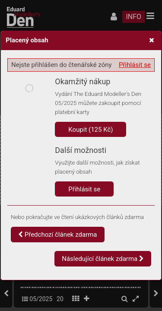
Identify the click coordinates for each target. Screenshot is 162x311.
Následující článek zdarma (103, 259)
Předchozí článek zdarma (57, 234)
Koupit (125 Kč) (90, 129)
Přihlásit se (135, 65)
